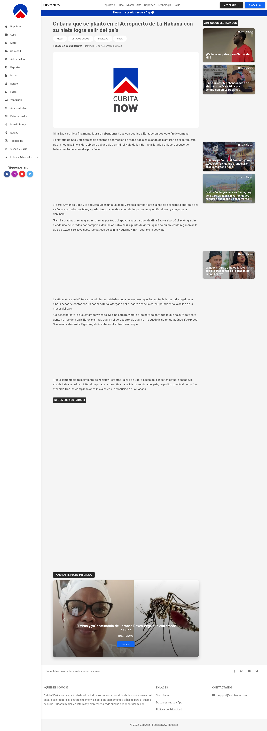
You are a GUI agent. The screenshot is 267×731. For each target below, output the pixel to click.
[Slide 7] (135, 652)
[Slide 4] (116, 652)
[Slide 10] (153, 652)
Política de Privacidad (169, 709)
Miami (130, 5)
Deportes (149, 5)
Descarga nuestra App (169, 702)
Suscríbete (162, 695)
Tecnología (164, 5)
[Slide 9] (147, 652)
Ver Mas (125, 644)
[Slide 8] (141, 652)
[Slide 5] (122, 652)
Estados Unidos (80, 39)
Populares (109, 5)
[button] (20, 157)
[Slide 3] (110, 652)
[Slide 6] (128, 652)
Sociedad (103, 39)
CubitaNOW (51, 5)
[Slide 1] (98, 652)
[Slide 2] (104, 652)
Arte (138, 5)
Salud (177, 5)
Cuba (121, 5)
